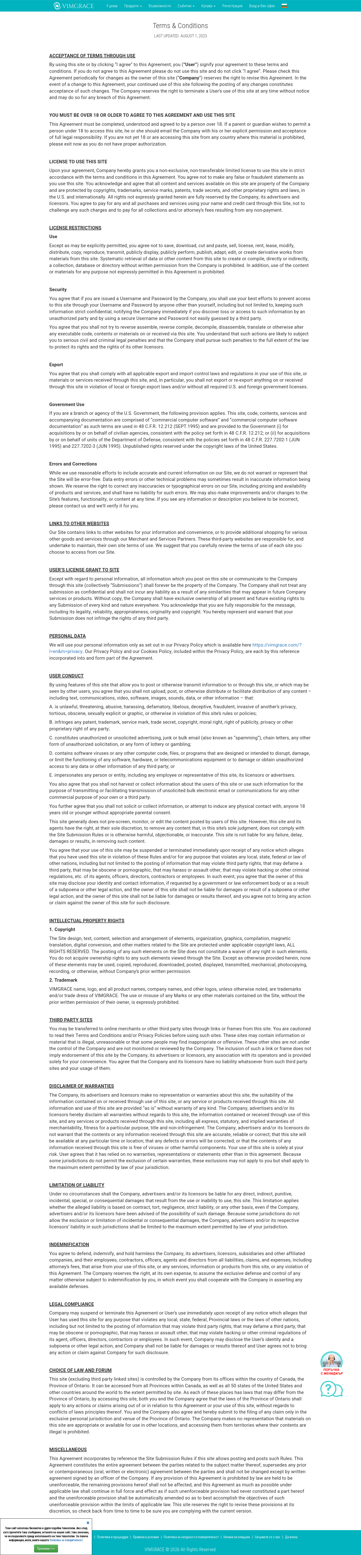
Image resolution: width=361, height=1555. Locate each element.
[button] (284, 6)
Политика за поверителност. (66, 1540)
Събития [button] (186, 5)
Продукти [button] (133, 5)
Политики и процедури (112, 1537)
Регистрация (232, 5)
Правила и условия (146, 1537)
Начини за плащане (237, 1537)
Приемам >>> (46, 1548)
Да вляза (291, 1537)
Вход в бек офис (262, 5)
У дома (111, 5)
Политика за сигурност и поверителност (191, 1537)
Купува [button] (208, 5)
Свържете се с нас (267, 1537)
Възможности (160, 5)
